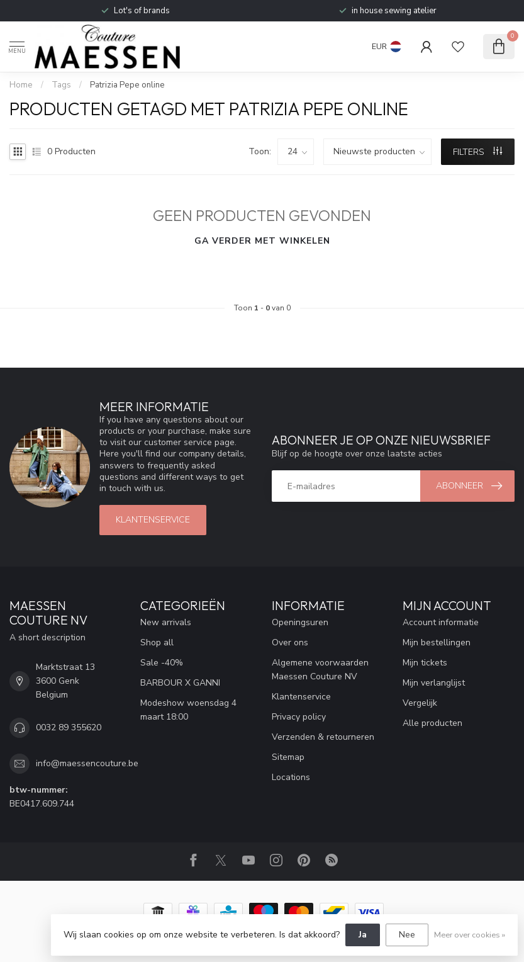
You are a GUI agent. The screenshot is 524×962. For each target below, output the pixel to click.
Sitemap (288, 757)
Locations (291, 777)
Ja (363, 935)
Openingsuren (300, 622)
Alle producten (432, 723)
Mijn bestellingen (437, 642)
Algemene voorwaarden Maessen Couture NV (320, 669)
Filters (477, 152)
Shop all (157, 642)
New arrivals (165, 622)
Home (21, 85)
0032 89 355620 (68, 727)
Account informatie (441, 622)
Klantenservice (301, 697)
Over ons (290, 642)
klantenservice (153, 520)
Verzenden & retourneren (323, 737)
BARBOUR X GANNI (180, 683)
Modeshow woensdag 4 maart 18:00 (188, 710)
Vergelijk (420, 703)
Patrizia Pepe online (127, 85)
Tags (61, 85)
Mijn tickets (425, 663)
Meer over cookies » (469, 934)
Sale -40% (161, 663)
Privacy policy (299, 717)
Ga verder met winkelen (262, 241)
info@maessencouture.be (87, 763)
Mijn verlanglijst (434, 683)
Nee (407, 935)
